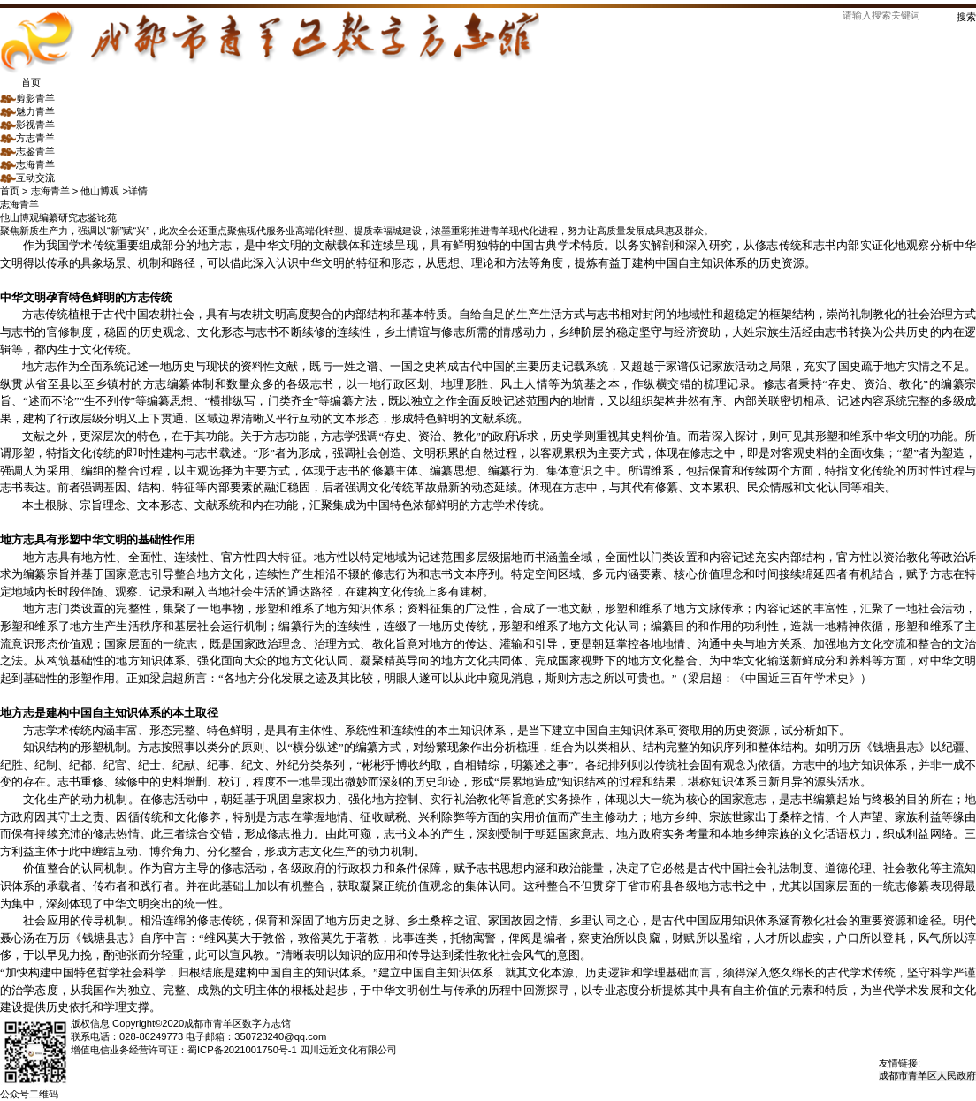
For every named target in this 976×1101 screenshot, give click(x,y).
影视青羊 (27, 124)
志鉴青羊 (27, 151)
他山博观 (19, 217)
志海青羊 (27, 164)
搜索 (966, 16)
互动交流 (27, 177)
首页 (20, 82)
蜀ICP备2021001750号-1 (242, 1049)
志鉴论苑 (97, 217)
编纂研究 (58, 217)
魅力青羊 (27, 111)
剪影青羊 (27, 98)
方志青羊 (27, 138)
